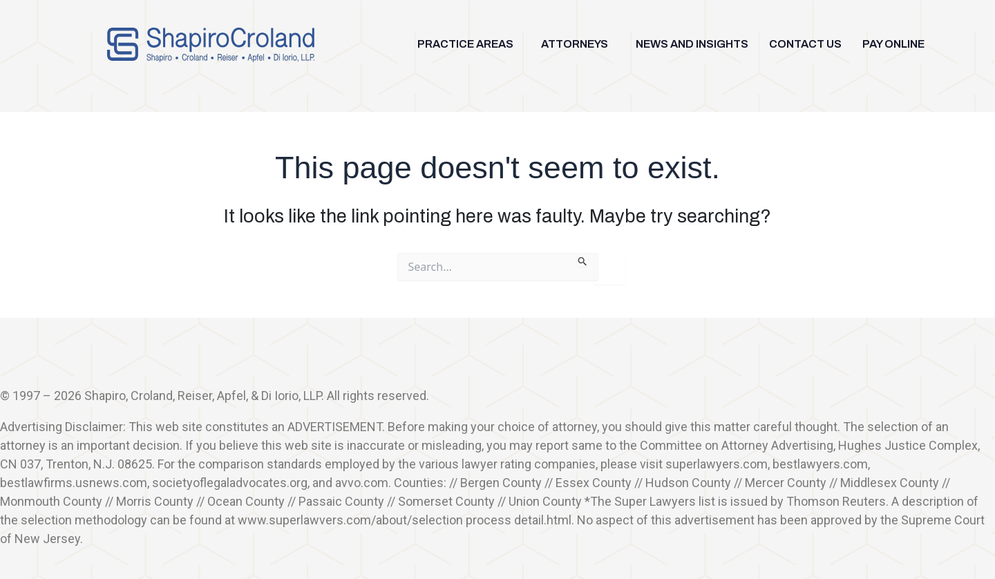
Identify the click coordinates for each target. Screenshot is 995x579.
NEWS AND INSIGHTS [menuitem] (692, 44)
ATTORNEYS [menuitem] (574, 44)
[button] (469, 44)
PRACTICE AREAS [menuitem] (465, 44)
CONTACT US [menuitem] (805, 44)
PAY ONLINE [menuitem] (893, 44)
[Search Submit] (583, 260)
